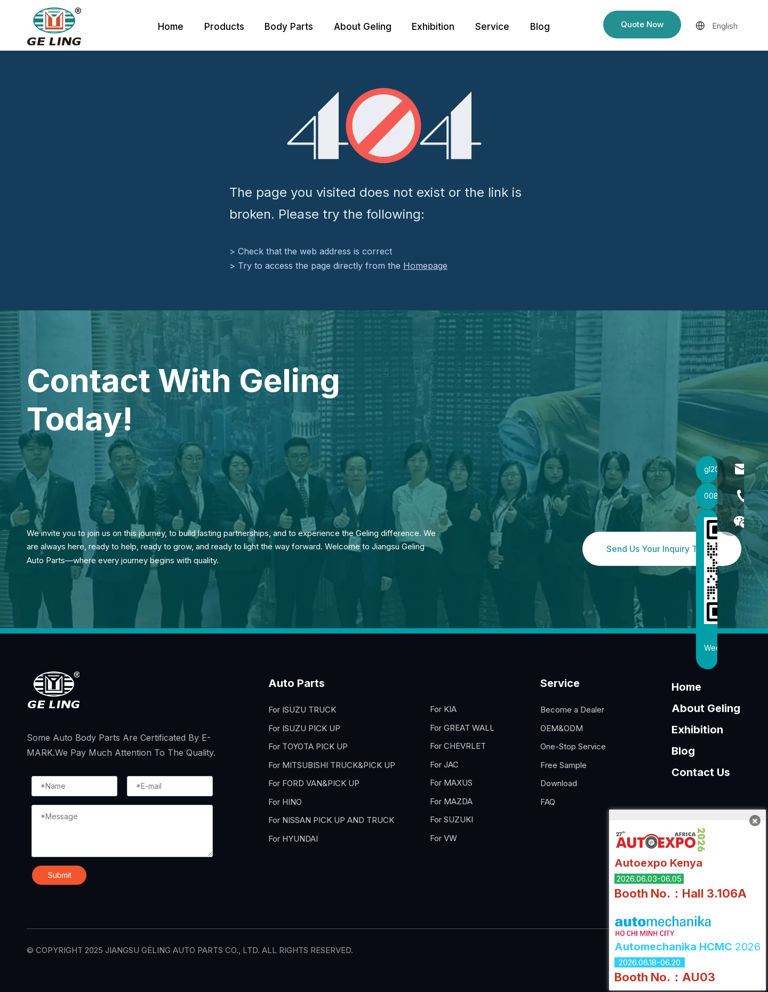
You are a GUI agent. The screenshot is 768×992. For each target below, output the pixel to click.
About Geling (705, 708)
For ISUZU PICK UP (304, 728)
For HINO (285, 802)
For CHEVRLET (458, 746)
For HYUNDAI (293, 839)
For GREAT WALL (462, 728)
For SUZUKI (451, 819)
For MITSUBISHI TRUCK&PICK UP (331, 765)
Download (558, 783)
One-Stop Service (573, 746)
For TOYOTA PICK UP (308, 746)
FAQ (547, 802)
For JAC (444, 764)
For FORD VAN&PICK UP (313, 783)
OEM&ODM (561, 728)
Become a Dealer (572, 710)
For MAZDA (451, 801)
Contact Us (700, 772)
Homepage (425, 265)
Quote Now (642, 24)
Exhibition (697, 729)
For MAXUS (451, 783)
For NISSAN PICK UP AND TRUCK (331, 820)
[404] (384, 125)
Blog (683, 751)
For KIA (443, 709)
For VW (443, 838)
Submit (59, 874)
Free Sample (563, 765)
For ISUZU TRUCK (302, 710)
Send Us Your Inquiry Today (661, 548)
